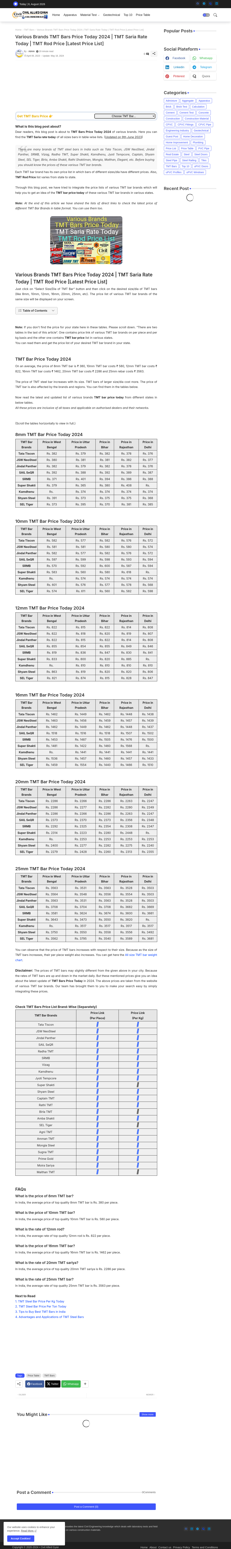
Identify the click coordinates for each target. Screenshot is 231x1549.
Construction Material (197, 118)
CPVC (169, 124)
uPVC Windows (195, 172)
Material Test (88, 14)
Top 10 (128, 14)
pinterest (179, 76)
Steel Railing (189, 160)
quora (206, 76)
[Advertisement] (86, 85)
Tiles (203, 160)
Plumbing (198, 142)
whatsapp (205, 58)
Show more (148, 1414)
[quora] (210, 3)
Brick (168, 106)
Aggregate (188, 100)
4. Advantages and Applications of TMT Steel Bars (49, 1317)
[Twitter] (52, 1384)
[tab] (56, 15)
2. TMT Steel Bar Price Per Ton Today (40, 1306)
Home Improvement (177, 142)
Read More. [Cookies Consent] (27, 1530)
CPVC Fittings (185, 124)
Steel (186, 154)
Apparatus (70, 14)
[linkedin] (216, 3)
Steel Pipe (171, 160)
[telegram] (204, 3)
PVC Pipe (203, 148)
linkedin (179, 67)
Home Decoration (193, 136)
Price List (171, 148)
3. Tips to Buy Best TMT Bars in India (40, 1311)
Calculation (198, 106)
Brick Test (181, 106)
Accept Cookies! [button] (21, 1538)
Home (56, 14)
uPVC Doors (201, 166)
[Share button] (85, 1384)
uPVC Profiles (174, 172)
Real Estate (172, 154)
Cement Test (187, 112)
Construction (173, 118)
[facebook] (197, 3)
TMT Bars (29, 29)
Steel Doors (201, 154)
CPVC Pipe (204, 124)
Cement (170, 112)
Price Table (143, 14)
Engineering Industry (177, 130)
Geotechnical (111, 14)
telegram (206, 67)
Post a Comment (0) (86, 1506)
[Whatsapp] (71, 1384)
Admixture (171, 100)
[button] (206, 15)
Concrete (204, 112)
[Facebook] (34, 1384)
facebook (179, 58)
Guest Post (172, 136)
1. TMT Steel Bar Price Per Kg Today (39, 1301)
